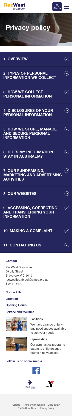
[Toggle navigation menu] (66, 7)
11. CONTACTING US (22, 245)
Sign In (57, 8)
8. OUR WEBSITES (19, 194)
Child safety (54, 405)
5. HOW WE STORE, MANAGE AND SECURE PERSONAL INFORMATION (30, 133)
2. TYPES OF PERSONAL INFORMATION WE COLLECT (29, 76)
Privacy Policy (47, 408)
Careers (16, 405)
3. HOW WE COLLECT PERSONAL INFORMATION (27, 94)
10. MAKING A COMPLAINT (27, 231)
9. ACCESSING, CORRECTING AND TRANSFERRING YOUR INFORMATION (30, 212)
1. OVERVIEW (15, 59)
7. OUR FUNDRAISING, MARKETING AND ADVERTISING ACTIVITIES (32, 175)
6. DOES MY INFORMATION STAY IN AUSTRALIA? (28, 154)
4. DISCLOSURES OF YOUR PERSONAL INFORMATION (28, 113)
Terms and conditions (34, 405)
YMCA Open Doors (27, 408)
